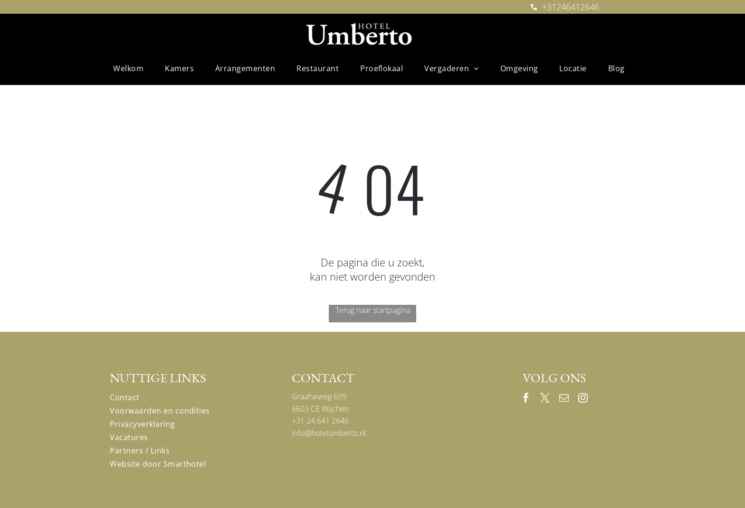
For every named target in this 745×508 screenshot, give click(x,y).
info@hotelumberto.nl (329, 433)
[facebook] (526, 399)
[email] (564, 399)
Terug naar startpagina (372, 310)
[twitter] (545, 399)
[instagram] (583, 399)
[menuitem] (132, 68)
